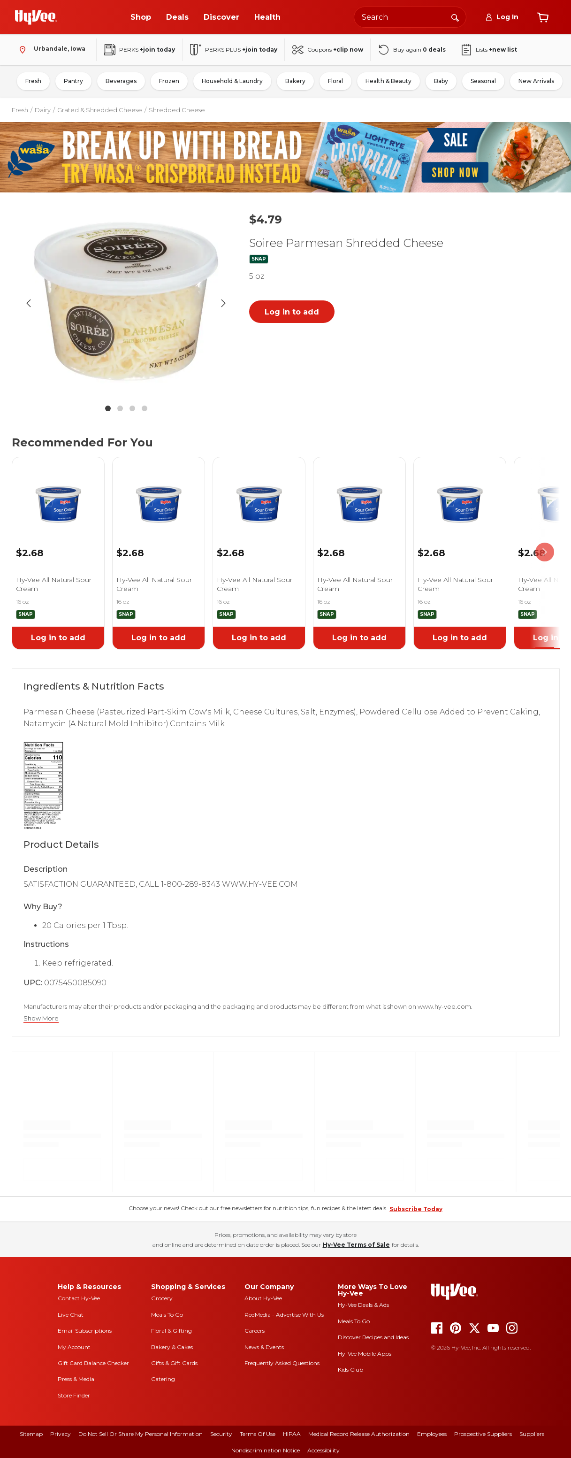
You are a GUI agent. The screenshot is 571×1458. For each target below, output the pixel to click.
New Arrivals (536, 80)
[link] (58, 492)
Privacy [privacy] (60, 1433)
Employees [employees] (432, 1433)
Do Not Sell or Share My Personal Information (140, 1433)
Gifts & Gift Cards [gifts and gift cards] (174, 1362)
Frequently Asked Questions (282, 1362)
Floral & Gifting (171, 1330)
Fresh (33, 80)
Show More (41, 1018)
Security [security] (221, 1433)
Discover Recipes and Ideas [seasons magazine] (373, 1337)
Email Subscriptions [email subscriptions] (85, 1330)
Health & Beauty (388, 80)
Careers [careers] (254, 1330)
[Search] (455, 17)
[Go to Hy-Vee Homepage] (36, 17)
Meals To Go (167, 1314)
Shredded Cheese (177, 110)
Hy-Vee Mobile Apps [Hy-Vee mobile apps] (364, 1353)
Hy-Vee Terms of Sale (356, 1244)
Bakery (295, 80)
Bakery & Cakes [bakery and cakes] (172, 1347)
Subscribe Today (415, 1208)
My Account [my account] (74, 1347)
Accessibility (323, 1450)
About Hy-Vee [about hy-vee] (263, 1298)
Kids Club (350, 1369)
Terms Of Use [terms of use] (257, 1433)
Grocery (162, 1298)
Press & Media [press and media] (76, 1378)
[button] (126, 303)
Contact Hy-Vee (79, 1298)
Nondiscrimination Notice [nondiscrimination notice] (265, 1450)
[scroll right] (544, 552)
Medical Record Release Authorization (359, 1433)
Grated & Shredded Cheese (99, 110)
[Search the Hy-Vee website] (410, 17)
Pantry (73, 80)
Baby (441, 80)
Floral (335, 80)
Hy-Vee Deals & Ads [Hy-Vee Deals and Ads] (363, 1304)
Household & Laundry (232, 80)
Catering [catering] (163, 1378)
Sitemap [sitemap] (31, 1433)
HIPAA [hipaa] (292, 1433)
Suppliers (531, 1433)
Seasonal (483, 80)
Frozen (169, 80)
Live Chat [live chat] (71, 1314)
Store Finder (74, 1395)
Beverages (121, 80)
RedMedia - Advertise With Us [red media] (284, 1314)
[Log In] (502, 17)
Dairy (43, 110)
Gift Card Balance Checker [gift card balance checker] (93, 1362)
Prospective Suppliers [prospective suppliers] (483, 1433)
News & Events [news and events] (264, 1347)
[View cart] (543, 17)
